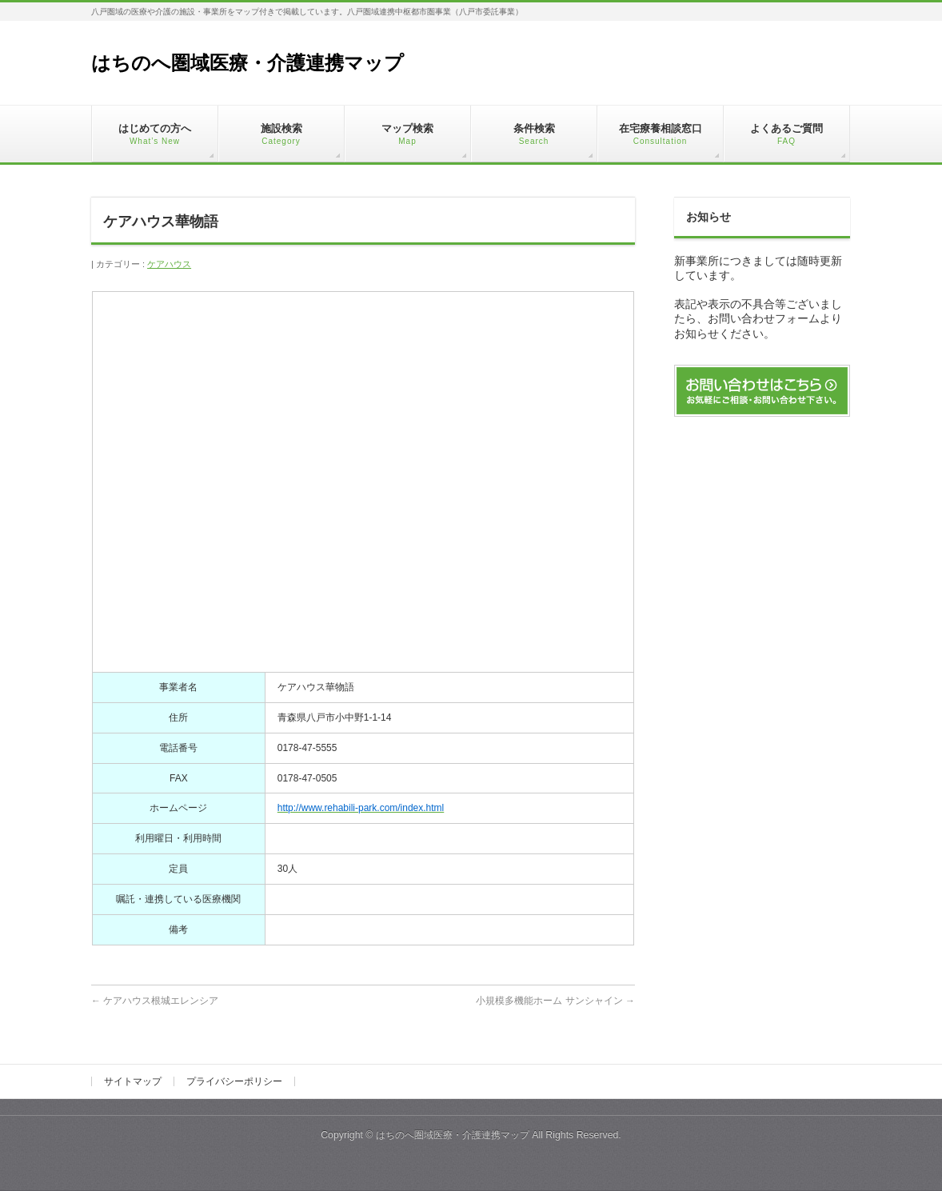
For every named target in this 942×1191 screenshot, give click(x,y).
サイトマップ (133, 1081)
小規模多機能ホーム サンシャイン (555, 1000)
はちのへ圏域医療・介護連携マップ (247, 63)
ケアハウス (169, 264)
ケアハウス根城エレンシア (154, 1000)
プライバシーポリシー (234, 1081)
